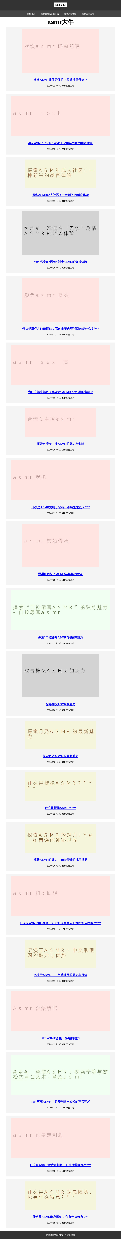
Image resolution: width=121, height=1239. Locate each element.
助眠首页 (31, 14)
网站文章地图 (52, 1235)
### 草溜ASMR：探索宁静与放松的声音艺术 (60, 1101)
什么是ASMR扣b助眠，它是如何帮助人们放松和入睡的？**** (60, 923)
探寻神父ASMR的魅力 (60, 704)
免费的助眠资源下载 (50, 14)
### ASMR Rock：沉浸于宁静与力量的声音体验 (60, 143)
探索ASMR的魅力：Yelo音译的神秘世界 (60, 859)
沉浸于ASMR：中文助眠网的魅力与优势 (60, 975)
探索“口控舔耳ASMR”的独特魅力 (60, 637)
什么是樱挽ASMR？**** (60, 808)
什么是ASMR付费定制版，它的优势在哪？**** (60, 1165)
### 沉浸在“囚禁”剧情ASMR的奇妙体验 (60, 262)
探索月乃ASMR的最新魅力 (60, 756)
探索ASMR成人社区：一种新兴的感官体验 (60, 195)
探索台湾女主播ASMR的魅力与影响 (60, 443)
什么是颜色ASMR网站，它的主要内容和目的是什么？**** (60, 328)
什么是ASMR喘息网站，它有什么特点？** (60, 1217)
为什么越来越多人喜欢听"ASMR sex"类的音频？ (60, 392)
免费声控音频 (70, 14)
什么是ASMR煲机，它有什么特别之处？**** (60, 507)
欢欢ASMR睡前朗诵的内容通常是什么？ (60, 79)
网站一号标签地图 (67, 1235)
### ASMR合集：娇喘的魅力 (60, 1038)
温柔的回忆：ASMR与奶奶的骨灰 (60, 574)
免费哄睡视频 (88, 14)
